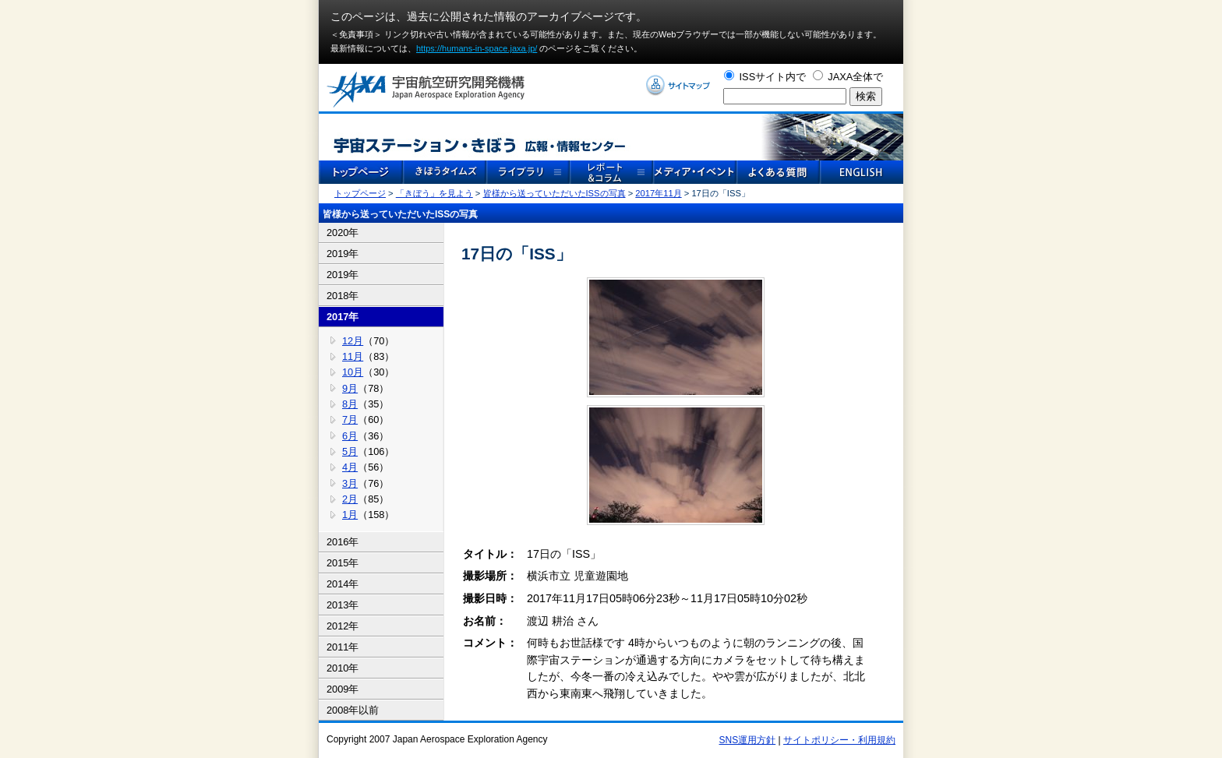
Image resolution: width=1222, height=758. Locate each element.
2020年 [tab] (342, 232)
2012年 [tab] (342, 626)
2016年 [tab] (342, 542)
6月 (350, 436)
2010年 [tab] (342, 668)
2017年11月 (658, 193)
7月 (350, 419)
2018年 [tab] (342, 295)
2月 (350, 499)
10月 (352, 372)
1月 (350, 514)
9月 (350, 388)
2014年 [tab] (342, 584)
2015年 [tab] (342, 563)
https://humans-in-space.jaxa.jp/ (476, 48)
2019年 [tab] (342, 253)
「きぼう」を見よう (434, 193)
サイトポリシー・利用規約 (839, 740)
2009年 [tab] (342, 689)
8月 (350, 404)
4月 (350, 467)
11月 (352, 356)
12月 (352, 341)
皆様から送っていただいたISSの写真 (554, 193)
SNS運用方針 (747, 740)
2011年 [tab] (342, 647)
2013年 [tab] (342, 605)
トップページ (360, 193)
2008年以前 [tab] (353, 710)
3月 (350, 483)
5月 (350, 451)
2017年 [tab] (342, 317)
